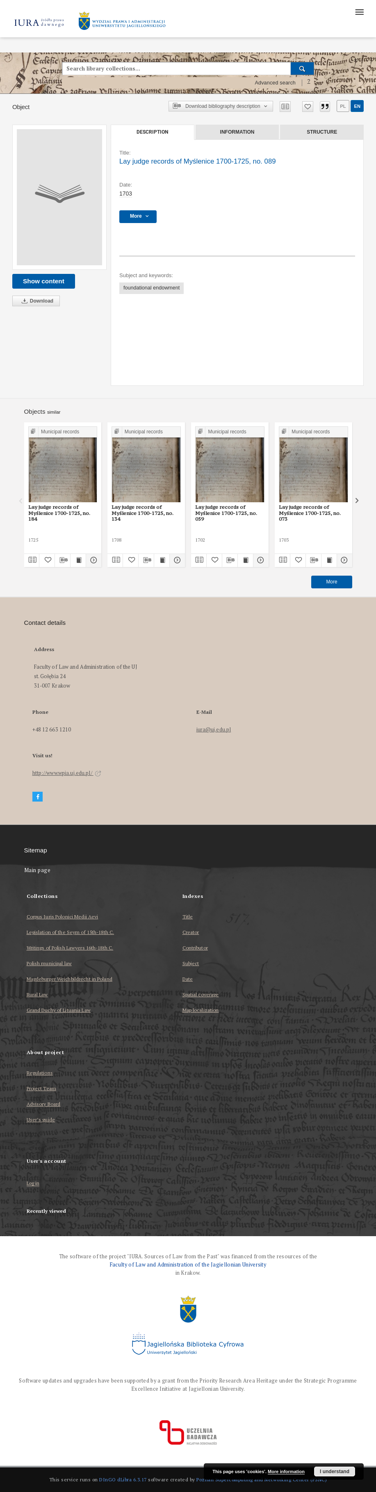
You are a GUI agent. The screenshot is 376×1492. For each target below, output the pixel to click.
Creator (190, 932)
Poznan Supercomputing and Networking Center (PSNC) (261, 1479)
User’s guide (41, 1119)
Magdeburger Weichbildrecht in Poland (69, 979)
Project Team (41, 1088)
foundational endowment (151, 288)
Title (187, 916)
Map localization (200, 1010)
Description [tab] (152, 132)
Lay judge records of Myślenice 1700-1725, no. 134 (142, 513)
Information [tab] (237, 132)
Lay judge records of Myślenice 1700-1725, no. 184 (59, 513)
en (357, 106)
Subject (190, 963)
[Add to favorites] (307, 106)
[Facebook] (37, 796)
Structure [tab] (322, 132)
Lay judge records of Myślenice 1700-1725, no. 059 (226, 513)
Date (187, 979)
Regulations (40, 1073)
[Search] (302, 68)
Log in (33, 1183)
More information (286, 1471)
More (331, 582)
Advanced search (275, 83)
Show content (43, 281)
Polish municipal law (49, 963)
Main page (37, 870)
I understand (334, 1471)
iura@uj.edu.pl (213, 729)
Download (36, 301)
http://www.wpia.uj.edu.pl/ (66, 773)
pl (343, 106)
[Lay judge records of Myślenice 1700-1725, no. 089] (59, 197)
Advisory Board (44, 1104)
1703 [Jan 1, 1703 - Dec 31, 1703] (125, 193)
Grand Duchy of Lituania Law (59, 1010)
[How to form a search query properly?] (308, 83)
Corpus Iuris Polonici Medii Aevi (62, 916)
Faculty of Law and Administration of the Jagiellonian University (188, 1264)
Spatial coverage (200, 994)
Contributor (195, 948)
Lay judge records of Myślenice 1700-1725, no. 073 (310, 513)
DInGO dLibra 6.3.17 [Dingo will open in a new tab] (123, 1479)
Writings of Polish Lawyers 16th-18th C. (70, 948)
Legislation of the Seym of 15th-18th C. (70, 932)
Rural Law (37, 994)
